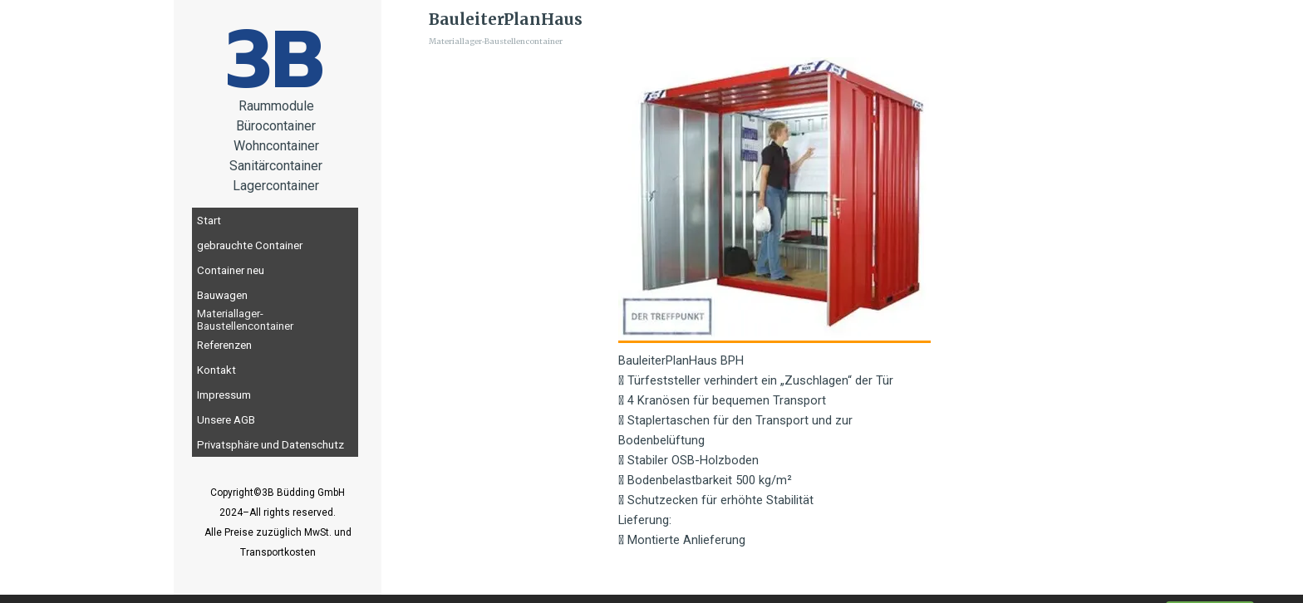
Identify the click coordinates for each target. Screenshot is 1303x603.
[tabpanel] (277, 531)
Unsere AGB (226, 420)
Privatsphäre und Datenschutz (270, 445)
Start (209, 220)
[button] (774, 200)
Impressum (224, 395)
